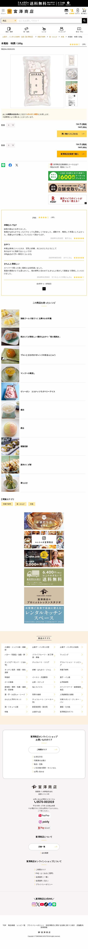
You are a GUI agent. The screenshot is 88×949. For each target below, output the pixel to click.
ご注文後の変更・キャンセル (44, 768)
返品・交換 (37, 764)
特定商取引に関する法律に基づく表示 (60, 925)
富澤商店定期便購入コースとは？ (63, 164)
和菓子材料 (41, 37)
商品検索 (11, 925)
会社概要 (44, 853)
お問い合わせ (38, 772)
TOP (4, 925)
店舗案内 (80, 925)
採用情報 (44, 927)
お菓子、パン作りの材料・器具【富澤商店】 (18, 37)
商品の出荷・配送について (59, 167)
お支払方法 (37, 757)
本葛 (62, 37)
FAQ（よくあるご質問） (44, 873)
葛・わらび (53, 37)
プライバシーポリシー (43, 884)
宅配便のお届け (39, 760)
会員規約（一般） (41, 877)
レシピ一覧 (21, 925)
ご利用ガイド (40, 870)
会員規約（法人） (41, 881)
